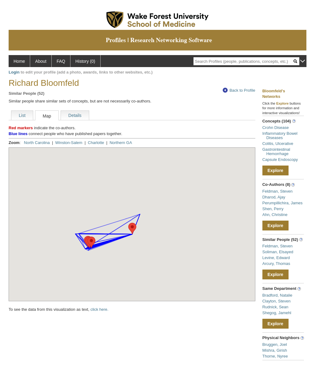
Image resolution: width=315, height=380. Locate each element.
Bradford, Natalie (277, 295)
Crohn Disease (275, 127)
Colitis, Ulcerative (277, 143)
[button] (132, 228)
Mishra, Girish (274, 350)
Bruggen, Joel (274, 344)
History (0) (85, 61)
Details (75, 115)
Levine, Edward (276, 257)
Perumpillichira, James (282, 203)
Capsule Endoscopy (280, 159)
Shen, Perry (273, 208)
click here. (99, 309)
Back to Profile (239, 90)
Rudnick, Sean (275, 307)
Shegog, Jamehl (276, 312)
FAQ (61, 61)
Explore (275, 170)
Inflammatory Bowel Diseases (279, 135)
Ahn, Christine (275, 214)
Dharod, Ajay (273, 197)
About (40, 61)
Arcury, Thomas (276, 263)
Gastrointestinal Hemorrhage (276, 151)
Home (19, 61)
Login (14, 72)
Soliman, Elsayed (277, 252)
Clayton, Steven (276, 301)
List (22, 115)
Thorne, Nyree (275, 356)
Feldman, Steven (277, 191)
